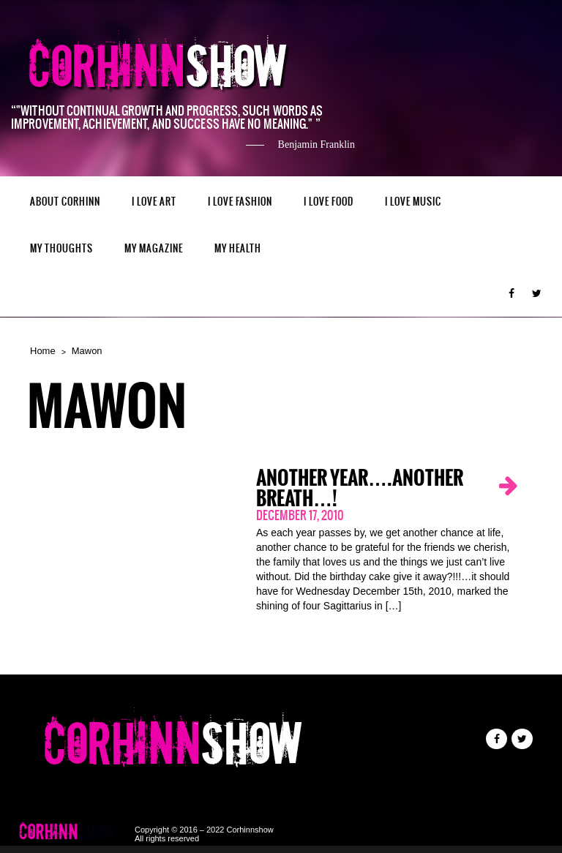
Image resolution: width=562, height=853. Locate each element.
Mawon (87, 350)
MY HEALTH (237, 248)
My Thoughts (61, 248)
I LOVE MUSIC (413, 201)
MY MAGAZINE (153, 248)
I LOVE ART (154, 201)
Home (43, 350)
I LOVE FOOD (328, 201)
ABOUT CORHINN (65, 201)
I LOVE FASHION (240, 201)
